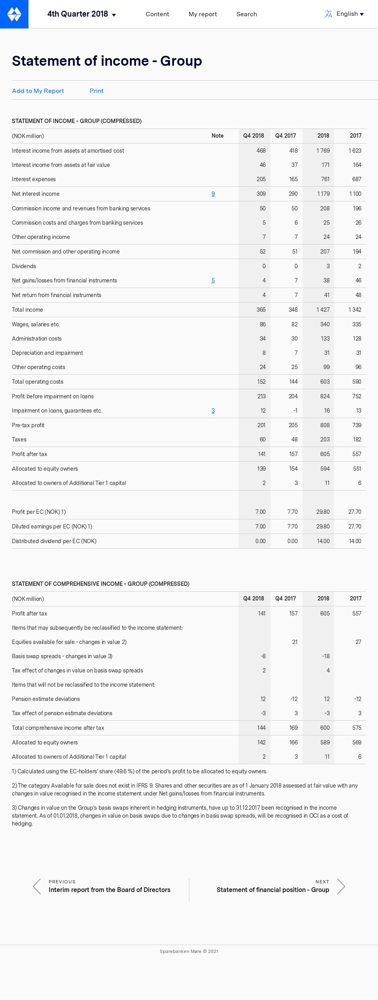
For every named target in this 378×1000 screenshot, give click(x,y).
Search (246, 14)
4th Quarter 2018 (77, 14)
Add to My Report (38, 91)
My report (203, 14)
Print (97, 91)
